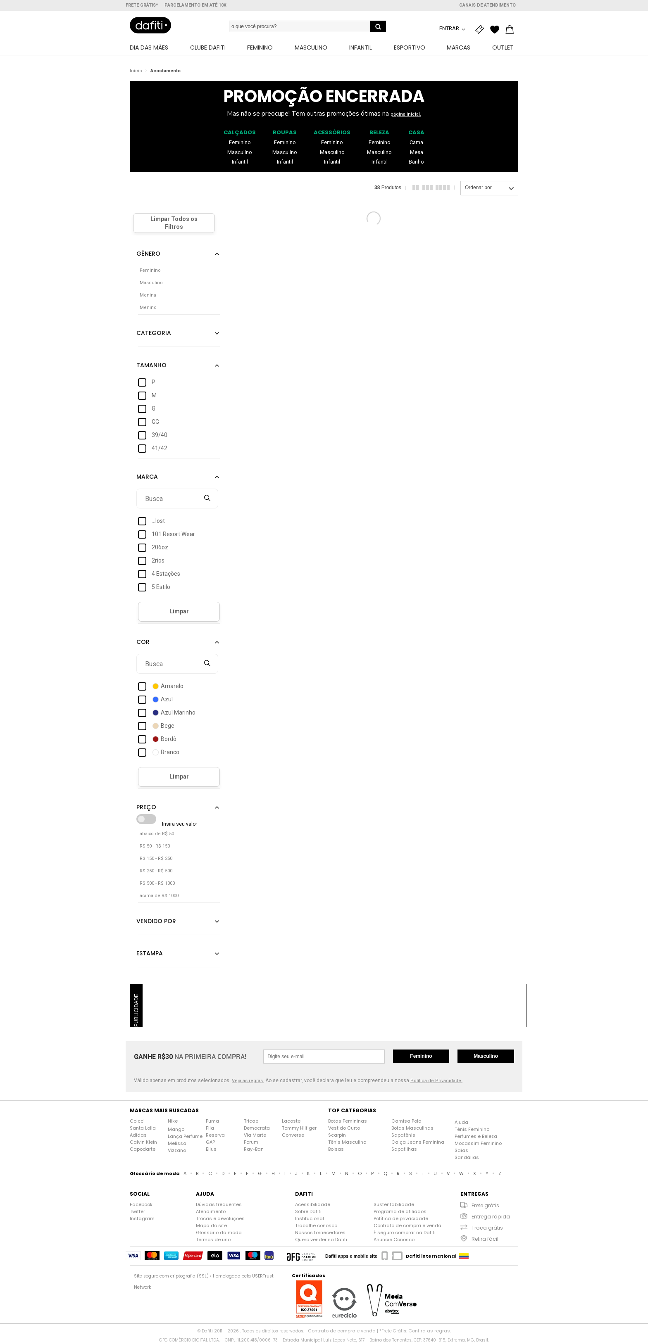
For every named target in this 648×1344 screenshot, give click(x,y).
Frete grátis (485, 1206)
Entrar (449, 28)
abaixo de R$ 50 (157, 835)
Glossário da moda (219, 1234)
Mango (176, 1130)
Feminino (240, 143)
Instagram (142, 1220)
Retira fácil (485, 1240)
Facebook (141, 1206)
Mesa (416, 153)
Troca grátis (487, 1228)
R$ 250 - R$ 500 (156, 872)
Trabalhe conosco (316, 1227)
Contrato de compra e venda (407, 1227)
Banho (416, 163)
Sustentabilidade (394, 1206)
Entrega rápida (491, 1217)
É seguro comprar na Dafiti (405, 1234)
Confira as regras (429, 1332)
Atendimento (211, 1213)
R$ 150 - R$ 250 (156, 859)
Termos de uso (213, 1241)
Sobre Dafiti (308, 1213)
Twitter (137, 1213)
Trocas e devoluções (220, 1220)
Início (136, 72)
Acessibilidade (312, 1206)
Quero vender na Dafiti (321, 1241)
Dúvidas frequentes (219, 1206)
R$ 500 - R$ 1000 (157, 884)
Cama (416, 143)
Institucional (309, 1220)
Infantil (240, 163)
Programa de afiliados (400, 1213)
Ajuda (461, 1123)
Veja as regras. (248, 1082)
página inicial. (406, 115)
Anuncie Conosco (394, 1241)
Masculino (239, 153)
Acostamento (165, 72)
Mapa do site (211, 1227)
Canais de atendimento (487, 5)
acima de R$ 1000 (159, 897)
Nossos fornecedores (320, 1234)
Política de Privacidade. (436, 1082)
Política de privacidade (401, 1220)
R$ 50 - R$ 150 (155, 847)
